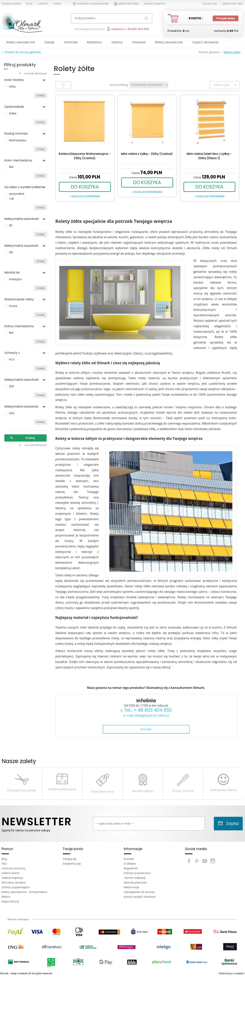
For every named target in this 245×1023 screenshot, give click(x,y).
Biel (11, 167)
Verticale (70, 42)
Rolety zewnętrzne (169, 42)
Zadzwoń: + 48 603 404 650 (128, 29)
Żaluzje (49, 42)
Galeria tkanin (11, 873)
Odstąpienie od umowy (139, 892)
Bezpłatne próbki (126, 3)
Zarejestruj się (72, 864)
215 (11, 252)
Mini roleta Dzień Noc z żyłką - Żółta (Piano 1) (209, 156)
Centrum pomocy (13, 868)
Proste (13, 306)
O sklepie (130, 864)
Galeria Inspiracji (12, 878)
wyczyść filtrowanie (33, 73)
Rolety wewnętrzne (20, 42)
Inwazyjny (15, 279)
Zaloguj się (69, 859)
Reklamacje (131, 887)
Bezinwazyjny (17, 140)
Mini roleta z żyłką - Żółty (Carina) (147, 154)
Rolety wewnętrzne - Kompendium (24, 892)
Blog (29, 3)
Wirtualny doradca (14, 882)
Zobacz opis (226, 85)
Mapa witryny (10, 901)
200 (11, 386)
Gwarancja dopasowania (91, 3)
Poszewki (139, 42)
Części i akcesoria (205, 42)
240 (11, 413)
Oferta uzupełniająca (16, 887)
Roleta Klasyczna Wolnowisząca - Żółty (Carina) (84, 156)
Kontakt (43, 3)
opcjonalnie (16, 194)
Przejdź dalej (225, 18)
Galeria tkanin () (154, 3)
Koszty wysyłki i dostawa (140, 897)
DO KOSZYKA (85, 187)
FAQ (4, 864)
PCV (11, 359)
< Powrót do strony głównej (21, 52)
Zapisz (228, 823)
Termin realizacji (134, 878)
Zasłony (117, 42)
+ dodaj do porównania (85, 196)
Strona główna (11, 3)
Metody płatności (135, 882)
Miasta (6, 897)
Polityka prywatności (137, 873)
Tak (11, 199)
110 (10, 225)
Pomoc (57, 3)
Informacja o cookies (231, 973)
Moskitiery (94, 42)
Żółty (12, 86)
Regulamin (131, 868)
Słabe (12, 113)
